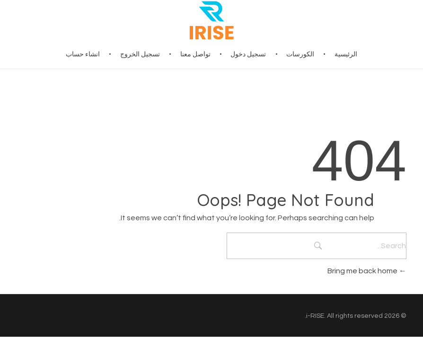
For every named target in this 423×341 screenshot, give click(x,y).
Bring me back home (366, 271)
